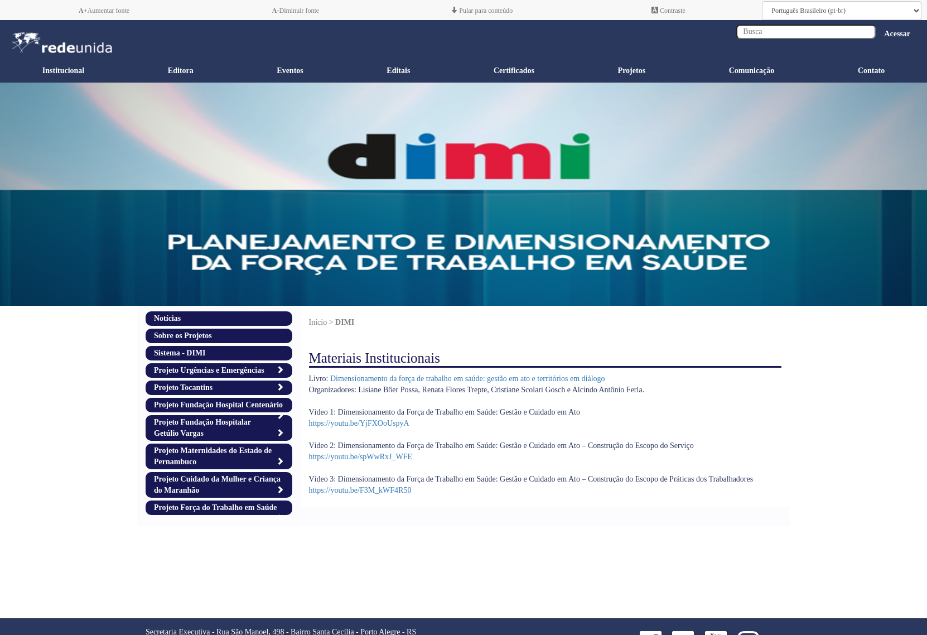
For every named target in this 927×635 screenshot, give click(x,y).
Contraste (668, 11)
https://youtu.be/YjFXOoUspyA (359, 423)
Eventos (290, 70)
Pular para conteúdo (482, 11)
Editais (398, 70)
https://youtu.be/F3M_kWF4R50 (360, 490)
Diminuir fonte (295, 11)
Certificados (514, 70)
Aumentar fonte (104, 11)
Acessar (897, 34)
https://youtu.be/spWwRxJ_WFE (361, 457)
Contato (871, 70)
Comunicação (752, 70)
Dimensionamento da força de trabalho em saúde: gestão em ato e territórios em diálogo (467, 378)
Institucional (63, 70)
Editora (181, 70)
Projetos (632, 70)
